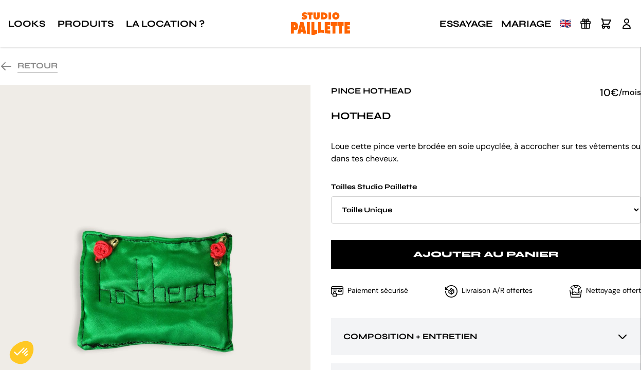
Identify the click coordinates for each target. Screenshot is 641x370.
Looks (26, 23)
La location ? (165, 23)
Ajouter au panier (486, 254)
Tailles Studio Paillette (486, 203)
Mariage (526, 23)
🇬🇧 (565, 23)
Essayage (466, 23)
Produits (86, 23)
